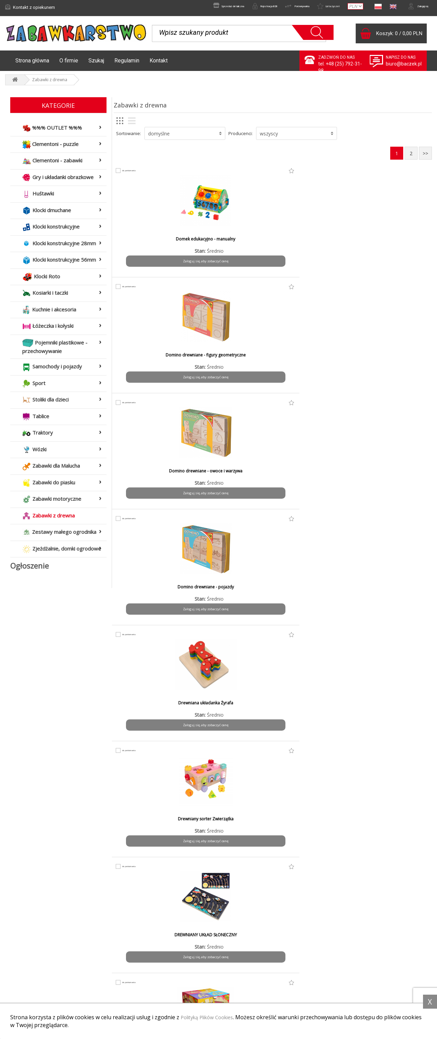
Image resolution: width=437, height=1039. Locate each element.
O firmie (68, 64)
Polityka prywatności (249, 976)
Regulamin (126, 64)
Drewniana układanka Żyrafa (152, 358)
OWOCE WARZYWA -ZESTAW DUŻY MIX (232, 825)
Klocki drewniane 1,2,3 (152, 474)
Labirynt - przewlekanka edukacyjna (393, 593)
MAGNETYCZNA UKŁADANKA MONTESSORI (152, 709)
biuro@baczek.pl (404, 67)
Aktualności (21, 967)
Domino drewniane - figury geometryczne (232, 245)
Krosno (313, 590)
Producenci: (240, 137)
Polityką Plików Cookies (211, 1017)
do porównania (136, 174)
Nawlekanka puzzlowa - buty (313, 706)
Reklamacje (21, 976)
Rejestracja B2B (224, 7)
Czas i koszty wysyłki (140, 976)
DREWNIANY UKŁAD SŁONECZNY (313, 358)
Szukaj (96, 64)
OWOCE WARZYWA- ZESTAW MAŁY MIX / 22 (313, 825)
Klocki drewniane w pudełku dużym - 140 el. (393, 477)
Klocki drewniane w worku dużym (152, 593)
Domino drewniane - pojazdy (393, 242)
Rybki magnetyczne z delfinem (393, 822)
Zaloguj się (413, 7)
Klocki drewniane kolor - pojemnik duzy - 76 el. (232, 477)
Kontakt (159, 64)
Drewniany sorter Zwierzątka (232, 358)
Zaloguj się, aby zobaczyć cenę (152, 264)
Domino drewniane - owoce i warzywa (313, 245)
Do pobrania (241, 985)
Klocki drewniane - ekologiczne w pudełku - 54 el (393, 361)
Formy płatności (135, 967)
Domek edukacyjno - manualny (152, 242)
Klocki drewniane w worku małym (232, 593)
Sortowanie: (128, 137)
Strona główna (32, 64)
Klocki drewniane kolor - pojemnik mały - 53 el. (313, 477)
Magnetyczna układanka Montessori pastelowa (232, 709)
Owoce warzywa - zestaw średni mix (152, 825)
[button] (184, 136)
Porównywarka (271, 7)
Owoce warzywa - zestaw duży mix (393, 709)
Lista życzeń (313, 7)
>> (425, 156)
